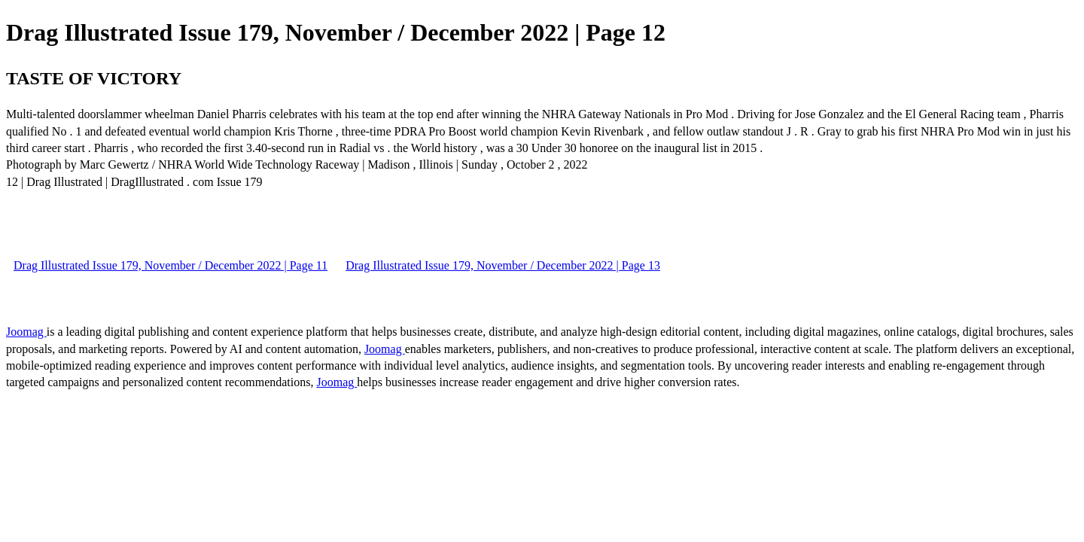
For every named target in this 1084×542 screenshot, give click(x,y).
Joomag (26, 331)
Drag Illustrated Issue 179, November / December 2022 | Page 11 (170, 265)
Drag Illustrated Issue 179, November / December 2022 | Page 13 (503, 265)
